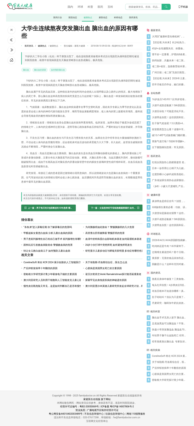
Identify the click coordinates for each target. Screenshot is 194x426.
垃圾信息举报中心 (115, 413)
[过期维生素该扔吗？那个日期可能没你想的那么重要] (169, 252)
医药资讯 (133, 17)
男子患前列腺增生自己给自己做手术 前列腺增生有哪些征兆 (55, 239)
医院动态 (73, 17)
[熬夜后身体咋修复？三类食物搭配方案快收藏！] (169, 279)
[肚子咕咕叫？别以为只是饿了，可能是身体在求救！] (169, 297)
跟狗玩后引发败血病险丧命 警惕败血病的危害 (48, 244)
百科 (110, 6)
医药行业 (57, 17)
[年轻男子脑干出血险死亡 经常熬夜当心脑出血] (169, 335)
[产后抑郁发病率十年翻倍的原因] (169, 368)
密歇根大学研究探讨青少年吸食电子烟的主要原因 (50, 274)
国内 (70, 6)
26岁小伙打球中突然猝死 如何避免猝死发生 (108, 244)
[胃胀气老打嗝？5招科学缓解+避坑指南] (169, 141)
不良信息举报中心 (94, 413)
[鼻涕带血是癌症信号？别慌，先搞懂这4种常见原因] (169, 201)
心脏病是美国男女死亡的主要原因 (103, 268)
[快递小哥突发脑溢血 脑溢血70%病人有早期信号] (169, 329)
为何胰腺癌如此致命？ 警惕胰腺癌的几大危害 (109, 227)
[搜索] (166, 7)
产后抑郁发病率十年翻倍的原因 (40, 268)
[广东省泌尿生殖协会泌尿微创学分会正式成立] (169, 180)
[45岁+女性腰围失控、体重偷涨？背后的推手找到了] (169, 48)
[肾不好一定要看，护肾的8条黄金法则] (169, 54)
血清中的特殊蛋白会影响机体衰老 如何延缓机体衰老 (113, 239)
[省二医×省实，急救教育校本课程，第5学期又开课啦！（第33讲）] (169, 66)
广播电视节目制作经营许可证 (103, 410)
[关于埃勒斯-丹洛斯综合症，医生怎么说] (169, 362)
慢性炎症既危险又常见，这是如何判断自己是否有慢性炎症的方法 (58, 286)
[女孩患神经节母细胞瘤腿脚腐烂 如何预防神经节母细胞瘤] (115, 208)
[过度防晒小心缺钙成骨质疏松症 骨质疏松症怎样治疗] (169, 174)
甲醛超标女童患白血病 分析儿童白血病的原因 (48, 233)
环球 (80, 6)
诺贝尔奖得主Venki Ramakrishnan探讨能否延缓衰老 (113, 274)
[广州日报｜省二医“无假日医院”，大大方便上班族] (169, 72)
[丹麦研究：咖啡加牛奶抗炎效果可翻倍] (169, 303)
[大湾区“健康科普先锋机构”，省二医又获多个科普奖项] (169, 36)
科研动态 (118, 17)
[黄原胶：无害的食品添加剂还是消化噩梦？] (169, 258)
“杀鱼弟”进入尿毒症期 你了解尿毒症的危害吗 (47, 227)
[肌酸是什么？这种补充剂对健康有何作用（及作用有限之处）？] (169, 264)
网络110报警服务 (136, 413)
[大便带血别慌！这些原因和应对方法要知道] (169, 117)
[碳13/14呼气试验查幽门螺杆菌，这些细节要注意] (169, 135)
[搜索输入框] (148, 7)
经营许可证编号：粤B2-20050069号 (79, 406)
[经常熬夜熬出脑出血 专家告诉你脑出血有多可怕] (169, 341)
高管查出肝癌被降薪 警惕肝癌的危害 (105, 233)
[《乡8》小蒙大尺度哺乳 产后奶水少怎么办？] (169, 186)
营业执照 (80, 410)
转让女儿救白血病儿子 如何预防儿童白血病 (46, 250)
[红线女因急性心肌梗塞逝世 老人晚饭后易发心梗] (169, 162)
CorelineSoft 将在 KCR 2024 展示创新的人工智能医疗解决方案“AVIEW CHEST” (65, 262)
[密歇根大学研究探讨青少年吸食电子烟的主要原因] (169, 380)
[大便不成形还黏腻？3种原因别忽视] (169, 105)
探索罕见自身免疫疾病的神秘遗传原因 (106, 280)
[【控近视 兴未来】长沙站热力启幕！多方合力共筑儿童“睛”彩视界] (169, 42)
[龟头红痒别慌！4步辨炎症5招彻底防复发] (169, 285)
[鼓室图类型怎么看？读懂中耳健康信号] (169, 129)
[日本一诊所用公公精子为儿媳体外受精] (169, 168)
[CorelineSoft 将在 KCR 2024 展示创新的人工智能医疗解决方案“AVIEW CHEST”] (169, 356)
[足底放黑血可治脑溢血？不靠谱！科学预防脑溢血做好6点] (169, 323)
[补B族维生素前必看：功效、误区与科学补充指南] (169, 207)
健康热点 (88, 17)
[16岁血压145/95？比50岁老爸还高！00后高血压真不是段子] (169, 99)
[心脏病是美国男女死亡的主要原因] (169, 374)
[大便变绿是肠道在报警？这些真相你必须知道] (169, 213)
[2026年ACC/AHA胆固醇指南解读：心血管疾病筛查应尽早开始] (169, 240)
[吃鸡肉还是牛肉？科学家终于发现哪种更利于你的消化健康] (169, 246)
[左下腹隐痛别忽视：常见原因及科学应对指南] (169, 147)
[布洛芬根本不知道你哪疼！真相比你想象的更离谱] (169, 291)
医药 (100, 6)
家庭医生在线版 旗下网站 (97, 399)
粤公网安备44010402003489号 (65, 413)
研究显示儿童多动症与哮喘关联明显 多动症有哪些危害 (114, 250)
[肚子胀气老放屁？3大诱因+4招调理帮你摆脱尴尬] (169, 123)
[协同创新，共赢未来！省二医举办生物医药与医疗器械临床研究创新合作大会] (169, 60)
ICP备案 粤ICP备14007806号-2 (117, 406)
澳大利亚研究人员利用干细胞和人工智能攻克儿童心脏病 (53, 280)
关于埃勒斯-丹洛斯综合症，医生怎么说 (106, 262)
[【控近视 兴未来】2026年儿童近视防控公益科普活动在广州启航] (169, 78)
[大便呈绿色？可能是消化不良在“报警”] (169, 111)
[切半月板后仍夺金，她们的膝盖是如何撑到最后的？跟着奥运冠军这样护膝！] (169, 84)
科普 (90, 6)
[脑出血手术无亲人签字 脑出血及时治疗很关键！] (169, 317)
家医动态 (103, 17)
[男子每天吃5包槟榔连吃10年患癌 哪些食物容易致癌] (48, 208)
